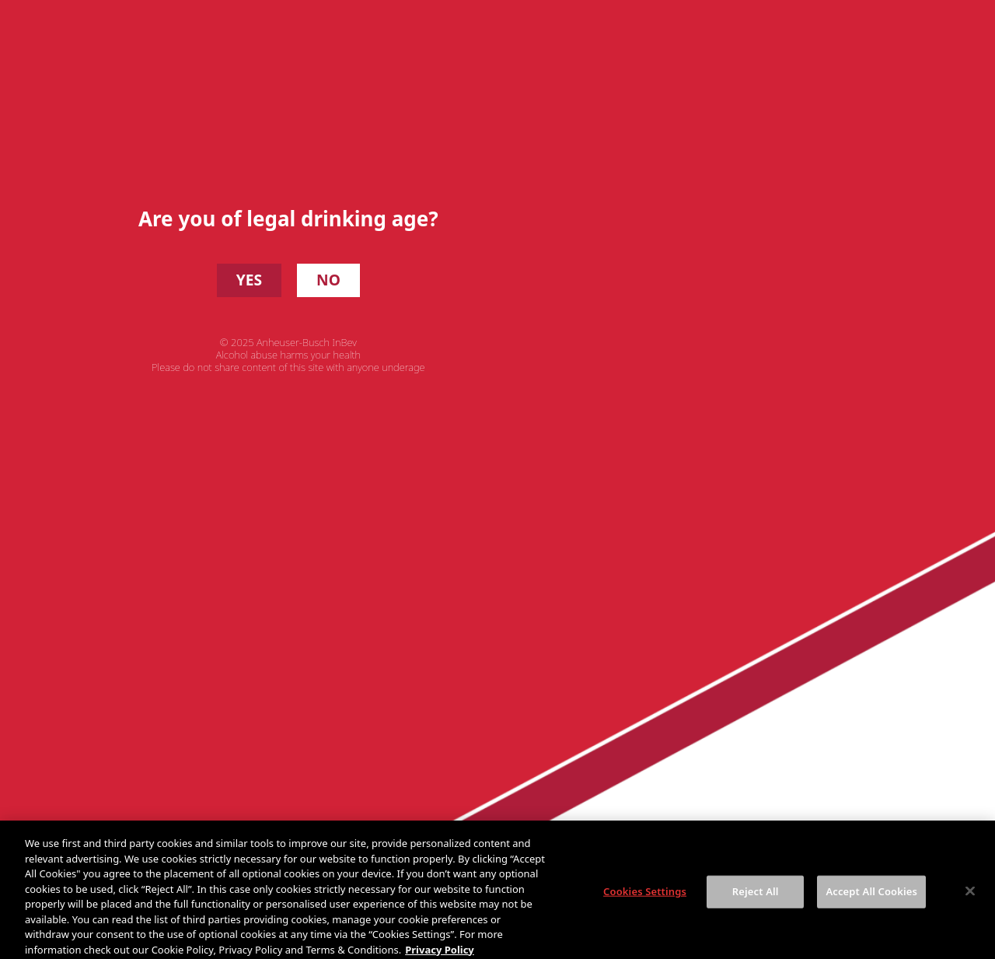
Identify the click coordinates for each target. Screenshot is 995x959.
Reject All (755, 905)
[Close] (970, 905)
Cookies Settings (644, 905)
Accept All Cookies (871, 905)
